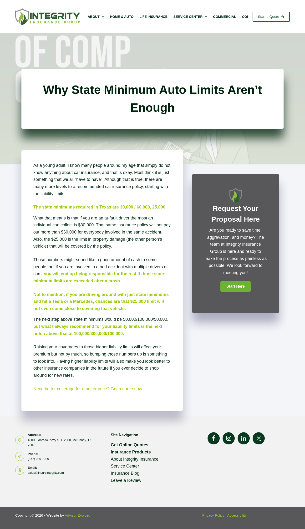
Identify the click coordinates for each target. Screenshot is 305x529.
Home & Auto (122, 17)
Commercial (224, 17)
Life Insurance (153, 17)
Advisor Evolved (78, 515)
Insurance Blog (125, 473)
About (97, 17)
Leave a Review (126, 480)
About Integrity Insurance (134, 459)
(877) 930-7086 (38, 459)
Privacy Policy (213, 515)
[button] (235, 286)
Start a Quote (271, 17)
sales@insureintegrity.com (46, 472)
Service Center (191, 17)
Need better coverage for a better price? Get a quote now (87, 389)
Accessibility (237, 515)
